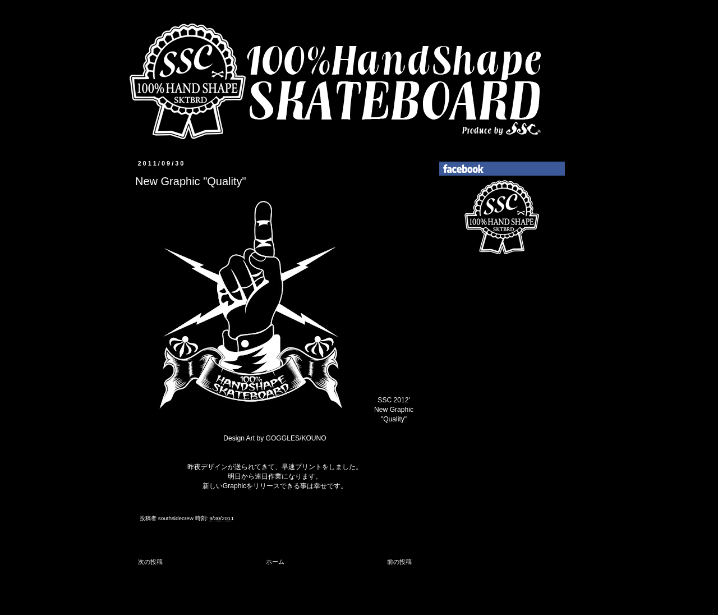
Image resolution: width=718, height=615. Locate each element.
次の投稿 (150, 561)
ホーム (275, 561)
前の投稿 (399, 561)
